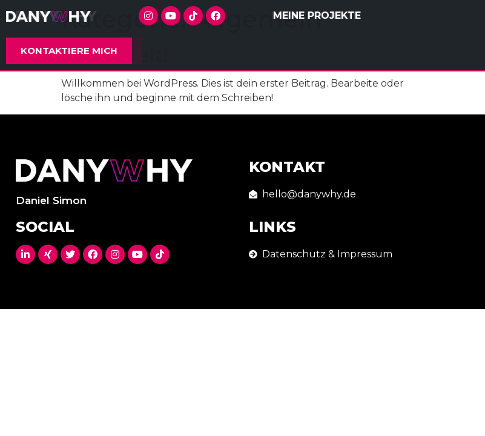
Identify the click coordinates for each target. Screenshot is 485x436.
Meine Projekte (317, 15)
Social (45, 227)
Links (272, 227)
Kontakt (287, 167)
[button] (69, 51)
